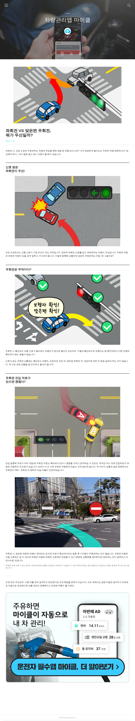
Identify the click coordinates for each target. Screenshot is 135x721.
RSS (72, 54)
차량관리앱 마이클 (67, 20)
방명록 (63, 54)
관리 (81, 54)
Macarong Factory (67, 718)
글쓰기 (54, 54)
